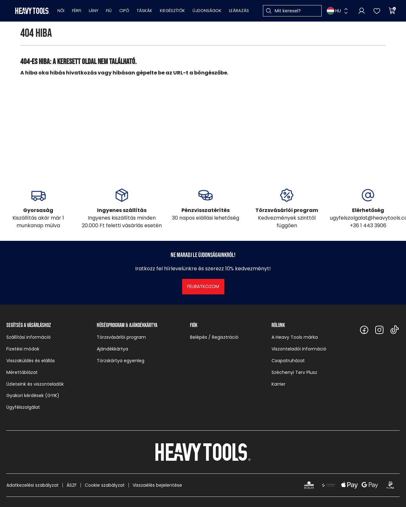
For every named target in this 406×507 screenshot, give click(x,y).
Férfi (76, 11)
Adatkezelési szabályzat (32, 485)
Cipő (124, 11)
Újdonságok (207, 11)
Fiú (109, 11)
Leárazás (239, 11)
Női (60, 11)
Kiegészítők (172, 11)
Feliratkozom (203, 286)
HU (334, 11)
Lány (93, 11)
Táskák (144, 11)
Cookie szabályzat (105, 485)
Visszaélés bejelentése (157, 485)
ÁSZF (72, 485)
